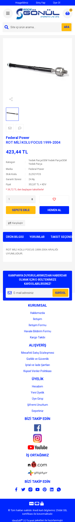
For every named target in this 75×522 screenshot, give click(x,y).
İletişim (37, 319)
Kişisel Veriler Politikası (37, 371)
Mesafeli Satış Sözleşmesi (37, 352)
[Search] (37, 27)
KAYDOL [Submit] (60, 292)
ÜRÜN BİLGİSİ (15, 236)
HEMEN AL (54, 210)
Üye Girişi (37, 398)
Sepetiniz (37, 410)
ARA (66, 27)
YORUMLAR (37, 236)
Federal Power (17, 138)
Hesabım (37, 386)
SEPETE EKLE (21, 210)
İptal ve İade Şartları (37, 365)
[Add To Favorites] (54, 199)
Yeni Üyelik (37, 392)
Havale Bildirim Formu (37, 331)
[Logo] (37, 13)
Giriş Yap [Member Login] (38, 2)
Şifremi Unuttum (37, 404)
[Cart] (67, 13)
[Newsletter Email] (37, 293)
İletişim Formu (37, 325)
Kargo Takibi (37, 337)
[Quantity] (21, 199)
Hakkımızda (37, 313)
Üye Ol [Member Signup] (54, 2)
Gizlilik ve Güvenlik (37, 358)
